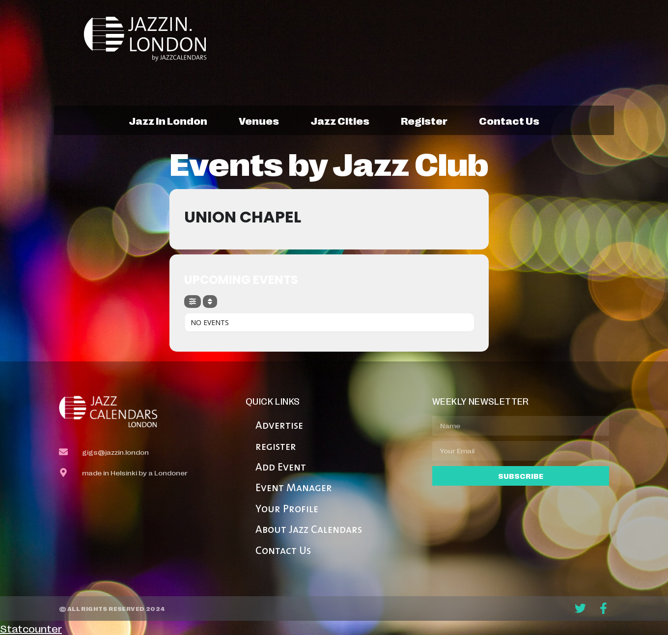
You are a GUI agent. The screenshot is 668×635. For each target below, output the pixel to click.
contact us (509, 120)
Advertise (279, 426)
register (424, 120)
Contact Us (283, 551)
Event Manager (293, 488)
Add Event (280, 467)
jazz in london (168, 120)
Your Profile (286, 509)
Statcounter (31, 628)
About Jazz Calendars (308, 530)
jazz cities (339, 120)
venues (259, 120)
